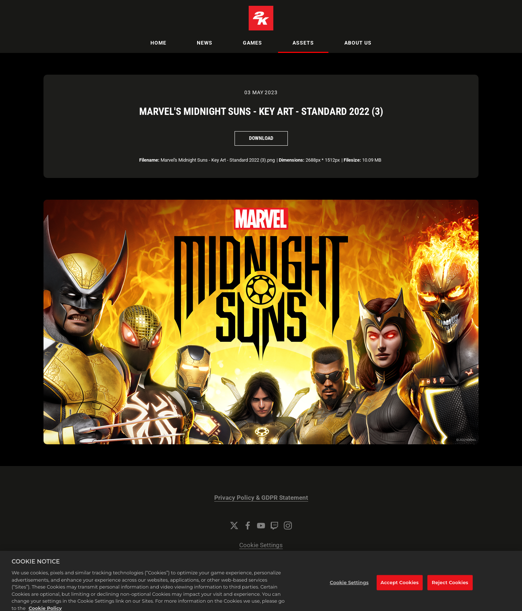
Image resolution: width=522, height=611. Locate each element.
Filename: (149, 160)
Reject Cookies (450, 586)
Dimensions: (291, 160)
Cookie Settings (261, 545)
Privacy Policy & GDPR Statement (261, 497)
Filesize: (352, 160)
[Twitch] (274, 525)
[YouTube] (261, 525)
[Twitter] (234, 525)
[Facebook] (248, 525)
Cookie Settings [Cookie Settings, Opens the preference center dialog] (349, 586)
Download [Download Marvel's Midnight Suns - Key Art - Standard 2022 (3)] (261, 138)
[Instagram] (288, 525)
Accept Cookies (400, 586)
